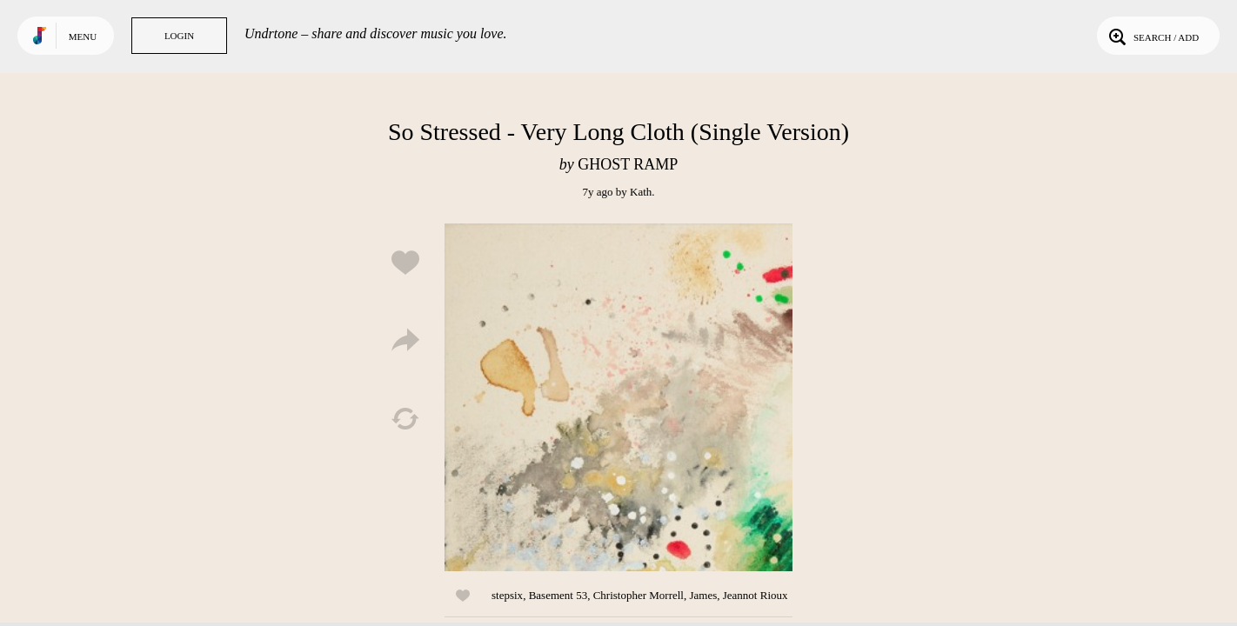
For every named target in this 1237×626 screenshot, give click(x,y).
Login (179, 35)
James (703, 595)
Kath (641, 191)
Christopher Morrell (638, 595)
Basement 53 (558, 595)
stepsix (507, 595)
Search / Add (1152, 35)
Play (618, 397)
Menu (83, 36)
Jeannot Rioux (755, 595)
